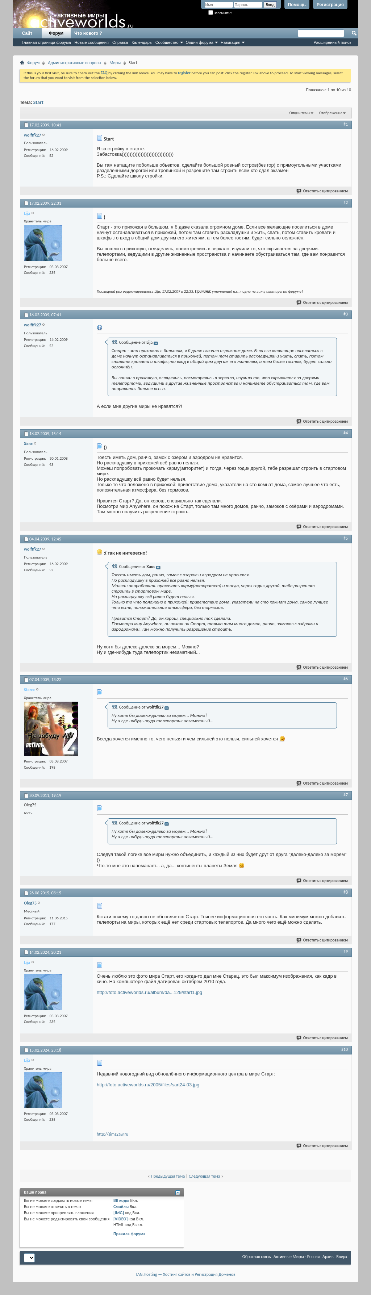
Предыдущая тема (168, 1176)
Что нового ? (88, 33)
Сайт (27, 33)
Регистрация (330, 4)
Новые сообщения (92, 42)
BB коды (121, 1200)
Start (38, 102)
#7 (345, 794)
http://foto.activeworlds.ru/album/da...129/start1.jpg (149, 992)
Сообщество (167, 42)
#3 (345, 314)
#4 (345, 432)
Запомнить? (220, 13)
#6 (345, 678)
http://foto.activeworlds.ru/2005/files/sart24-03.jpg (148, 1084)
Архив (328, 1256)
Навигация (230, 42)
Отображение (330, 112)
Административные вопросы (74, 62)
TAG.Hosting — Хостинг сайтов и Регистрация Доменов (185, 1274)
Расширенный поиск (332, 42)
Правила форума (129, 1233)
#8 (345, 892)
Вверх (341, 1256)
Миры (115, 62)
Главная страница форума (46, 42)
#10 (344, 1049)
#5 (345, 538)
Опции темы (299, 112)
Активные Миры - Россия (297, 1256)
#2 (345, 202)
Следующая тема (204, 1176)
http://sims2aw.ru (112, 1134)
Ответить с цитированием (322, 191)
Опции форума (199, 42)
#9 (345, 951)
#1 (345, 124)
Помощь (297, 4)
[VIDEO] (120, 1218)
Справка (120, 42)
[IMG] (118, 1212)
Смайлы (121, 1206)
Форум (56, 33)
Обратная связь (256, 1256)
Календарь (142, 42)
